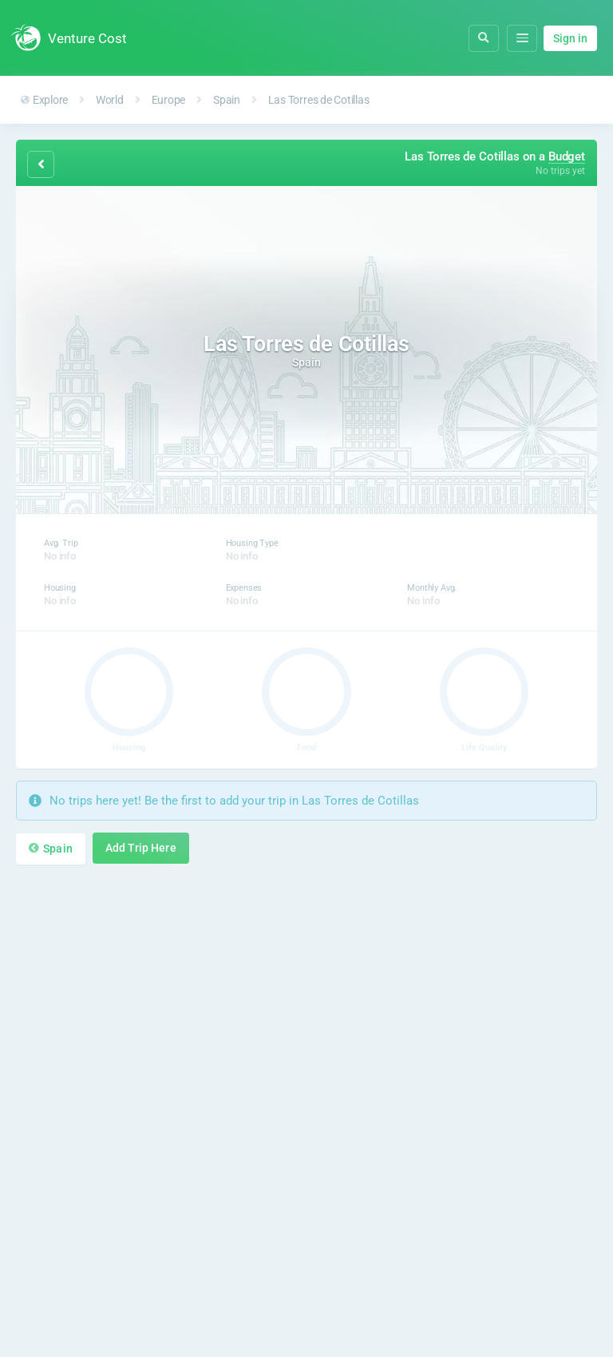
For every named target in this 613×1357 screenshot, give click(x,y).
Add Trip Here (140, 848)
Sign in (570, 38)
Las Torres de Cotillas (319, 99)
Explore (44, 99)
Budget (566, 156)
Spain (226, 99)
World (110, 99)
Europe (169, 99)
